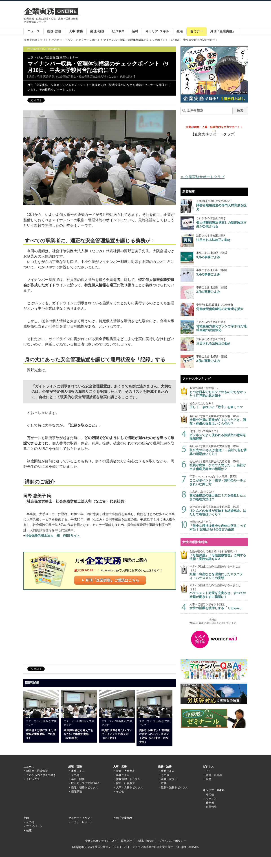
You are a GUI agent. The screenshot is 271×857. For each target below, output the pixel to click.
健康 (29, 830)
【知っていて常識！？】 (218, 435)
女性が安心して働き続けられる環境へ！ (218, 555)
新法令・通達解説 (37, 770)
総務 (163, 783)
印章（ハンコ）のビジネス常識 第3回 (218, 480)
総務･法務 (54, 31)
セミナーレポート (89, 40)
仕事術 (210, 802)
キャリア (211, 798)
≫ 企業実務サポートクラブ (203, 177)
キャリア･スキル (157, 31)
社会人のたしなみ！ (218, 405)
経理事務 (76, 791)
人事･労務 (76, 31)
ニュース (33, 31)
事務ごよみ (78, 770)
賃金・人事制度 (125, 770)
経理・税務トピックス (84, 787)
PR (208, 770)
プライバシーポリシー (172, 840)
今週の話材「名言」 (218, 525)
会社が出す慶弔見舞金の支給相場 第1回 (218, 510)
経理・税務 (75, 766)
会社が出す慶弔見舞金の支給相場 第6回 (218, 465)
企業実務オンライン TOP (100, 840)
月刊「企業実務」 (222, 31)
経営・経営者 (214, 775)
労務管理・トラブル (128, 779)
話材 (135, 31)
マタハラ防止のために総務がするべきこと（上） (218, 572)
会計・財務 (78, 779)
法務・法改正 (169, 779)
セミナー (196, 31)
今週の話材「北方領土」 (218, 392)
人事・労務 (120, 766)
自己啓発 (211, 806)
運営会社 (126, 840)
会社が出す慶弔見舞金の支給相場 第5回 (218, 420)
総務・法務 (165, 766)
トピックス (33, 779)
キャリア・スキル (214, 790)
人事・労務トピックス (129, 787)
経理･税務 (97, 31)
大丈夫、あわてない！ (218, 495)
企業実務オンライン (36, 40)
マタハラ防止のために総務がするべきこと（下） (218, 591)
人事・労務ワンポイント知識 (218, 606)
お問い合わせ (145, 840)
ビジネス (118, 31)
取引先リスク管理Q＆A (85, 783)
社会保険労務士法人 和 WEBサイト (52, 535)
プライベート (34, 826)
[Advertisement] (166, 14)
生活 (179, 31)
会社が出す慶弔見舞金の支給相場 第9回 (218, 450)
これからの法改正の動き (41, 775)
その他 (75, 775)
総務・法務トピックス (174, 787)
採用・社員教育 (125, 783)
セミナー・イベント (63, 40)
